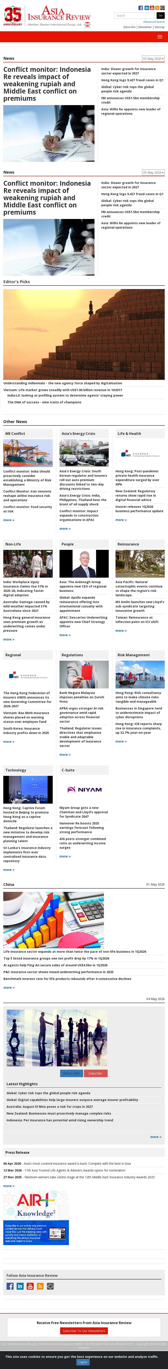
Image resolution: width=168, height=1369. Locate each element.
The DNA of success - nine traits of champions (44, 402)
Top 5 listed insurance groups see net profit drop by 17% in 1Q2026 (56, 958)
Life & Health (129, 433)
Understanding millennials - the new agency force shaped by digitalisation (63, 383)
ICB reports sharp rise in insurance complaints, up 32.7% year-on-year (139, 728)
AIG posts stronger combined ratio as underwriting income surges (83, 843)
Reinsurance (128, 544)
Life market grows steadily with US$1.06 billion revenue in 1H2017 (63, 390)
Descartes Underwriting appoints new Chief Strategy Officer (83, 621)
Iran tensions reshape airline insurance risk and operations (27, 495)
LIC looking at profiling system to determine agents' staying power (65, 395)
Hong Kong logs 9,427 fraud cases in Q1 (132, 80)
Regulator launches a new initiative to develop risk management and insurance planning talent (27, 834)
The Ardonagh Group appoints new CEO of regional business (83, 586)
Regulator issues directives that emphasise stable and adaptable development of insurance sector (81, 737)
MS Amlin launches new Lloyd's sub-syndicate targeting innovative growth (140, 606)
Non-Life (13, 544)
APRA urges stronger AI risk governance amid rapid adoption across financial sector (81, 714)
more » (8, 520)
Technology (15, 770)
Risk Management (134, 655)
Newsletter (145, 27)
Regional (13, 655)
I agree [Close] (83, 1362)
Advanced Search (154, 22)
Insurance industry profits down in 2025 (26, 730)
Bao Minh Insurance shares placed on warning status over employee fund (26, 717)
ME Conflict (15, 433)
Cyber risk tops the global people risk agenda (127, 89)
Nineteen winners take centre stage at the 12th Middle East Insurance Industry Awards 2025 (89, 1177)
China (8, 884)
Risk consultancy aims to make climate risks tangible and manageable (138, 697)
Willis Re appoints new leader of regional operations (131, 111)
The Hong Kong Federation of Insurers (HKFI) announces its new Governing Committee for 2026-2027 (27, 699)
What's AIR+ (71, 1073)
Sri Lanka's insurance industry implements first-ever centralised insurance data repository (27, 854)
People (68, 544)
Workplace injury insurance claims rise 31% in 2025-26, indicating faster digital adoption (25, 588)
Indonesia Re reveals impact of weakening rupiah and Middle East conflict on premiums (47, 84)
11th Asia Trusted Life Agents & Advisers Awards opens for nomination (74, 1170)
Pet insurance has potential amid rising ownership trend (60, 1120)
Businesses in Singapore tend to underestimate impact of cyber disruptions (139, 712)
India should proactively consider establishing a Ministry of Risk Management (27, 478)
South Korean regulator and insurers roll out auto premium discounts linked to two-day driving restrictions (83, 480)
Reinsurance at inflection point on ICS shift (137, 619)
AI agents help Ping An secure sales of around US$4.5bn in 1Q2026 (55, 965)
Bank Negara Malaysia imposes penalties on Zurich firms (82, 697)
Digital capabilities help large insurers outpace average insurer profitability (72, 1100)
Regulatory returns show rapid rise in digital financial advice (136, 495)
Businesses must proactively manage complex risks (59, 1113)
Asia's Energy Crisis (78, 433)
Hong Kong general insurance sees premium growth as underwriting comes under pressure (26, 624)
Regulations (72, 655)
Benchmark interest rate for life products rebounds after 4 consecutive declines (67, 979)
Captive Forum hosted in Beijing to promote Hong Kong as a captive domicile (26, 814)
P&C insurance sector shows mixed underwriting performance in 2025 (59, 972)
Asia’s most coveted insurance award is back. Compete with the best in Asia (77, 1163)
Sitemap (160, 27)
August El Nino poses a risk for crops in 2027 (50, 1106)
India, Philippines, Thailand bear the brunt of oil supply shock (83, 499)
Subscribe (129, 27)
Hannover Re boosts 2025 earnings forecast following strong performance (82, 827)
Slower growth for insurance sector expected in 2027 (128, 71)
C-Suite (68, 770)
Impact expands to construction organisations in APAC (79, 515)
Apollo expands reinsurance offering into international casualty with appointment (81, 604)
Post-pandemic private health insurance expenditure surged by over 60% (137, 477)
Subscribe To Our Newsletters (84, 1331)
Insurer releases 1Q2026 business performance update (139, 509)
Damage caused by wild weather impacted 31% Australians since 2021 (26, 606)
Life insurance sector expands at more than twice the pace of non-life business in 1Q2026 (75, 951)
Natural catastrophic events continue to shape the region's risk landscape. (139, 588)
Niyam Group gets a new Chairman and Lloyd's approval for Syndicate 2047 (84, 812)
